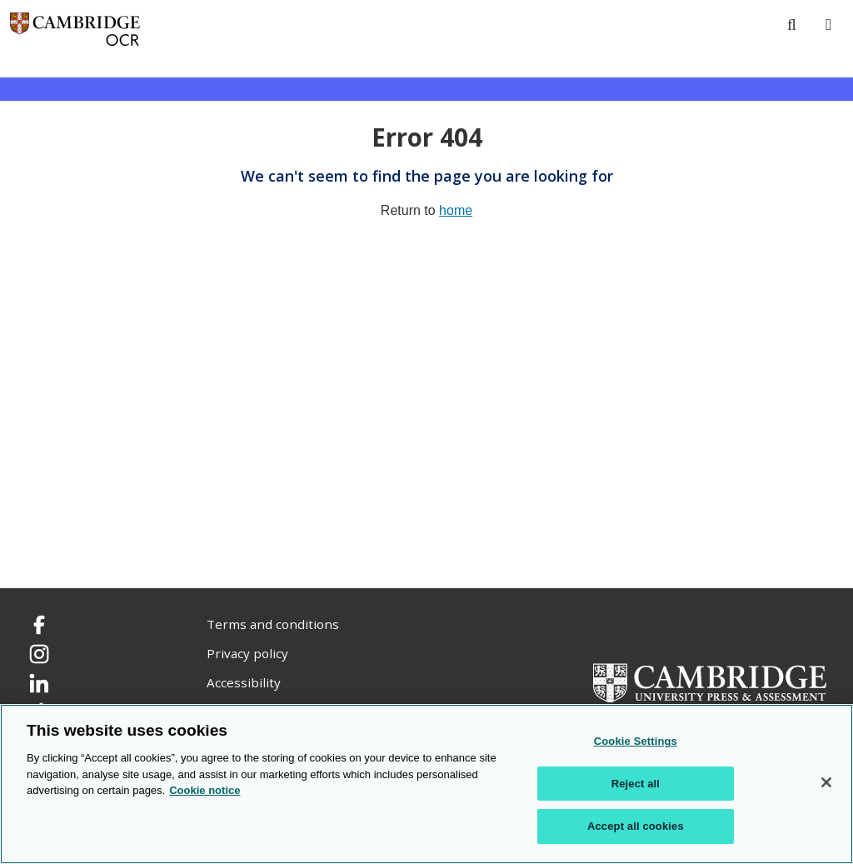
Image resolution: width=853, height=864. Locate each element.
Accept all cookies (635, 826)
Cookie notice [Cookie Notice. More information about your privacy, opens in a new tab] (204, 790)
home (455, 210)
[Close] (826, 782)
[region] (426, 784)
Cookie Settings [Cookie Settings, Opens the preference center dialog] (635, 741)
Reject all (635, 783)
